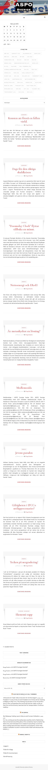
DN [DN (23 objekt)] (19, 59)
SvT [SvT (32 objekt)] (26, 88)
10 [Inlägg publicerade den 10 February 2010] (11, 33)
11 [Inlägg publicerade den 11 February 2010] (14, 33)
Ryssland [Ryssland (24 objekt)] (8, 88)
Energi (24, 281)
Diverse (24, 222)
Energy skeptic (25, 734)
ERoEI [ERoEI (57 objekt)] (35, 63)
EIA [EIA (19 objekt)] (34, 59)
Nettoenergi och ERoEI (24, 285)
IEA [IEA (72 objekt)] (26, 69)
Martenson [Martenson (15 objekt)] (17, 79)
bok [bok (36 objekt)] (14, 56)
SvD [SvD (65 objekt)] (18, 88)
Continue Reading (24, 145)
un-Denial (25, 712)
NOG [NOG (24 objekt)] (20, 82)
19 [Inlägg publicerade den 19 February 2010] (17, 37)
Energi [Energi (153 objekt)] (7, 63)
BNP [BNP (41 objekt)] (6, 56)
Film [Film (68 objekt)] (14, 66)
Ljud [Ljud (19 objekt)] (7, 79)
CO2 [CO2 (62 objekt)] (29, 56)
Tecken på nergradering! (24, 562)
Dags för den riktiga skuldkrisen (24, 170)
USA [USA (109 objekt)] (21, 92)
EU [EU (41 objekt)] (6, 66)
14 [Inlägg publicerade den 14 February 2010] (24, 33)
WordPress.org (7, 756)
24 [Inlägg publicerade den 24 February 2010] (11, 40)
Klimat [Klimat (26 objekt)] (7, 76)
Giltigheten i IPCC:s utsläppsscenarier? (24, 506)
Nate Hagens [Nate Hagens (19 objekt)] (30, 79)
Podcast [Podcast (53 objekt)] (20, 85)
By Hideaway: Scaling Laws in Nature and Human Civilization (21, 716)
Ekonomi (24, 114)
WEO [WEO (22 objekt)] (30, 92)
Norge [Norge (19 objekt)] (29, 82)
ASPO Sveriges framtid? (20, 667)
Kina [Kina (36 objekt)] (16, 72)
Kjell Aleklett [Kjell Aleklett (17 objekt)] (28, 72)
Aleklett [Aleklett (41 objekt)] (16, 53)
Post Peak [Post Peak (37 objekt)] (31, 85)
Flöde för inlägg (8, 749)
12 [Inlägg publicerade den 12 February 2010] (17, 33)
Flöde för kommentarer (10, 753)
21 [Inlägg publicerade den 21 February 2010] (24, 37)
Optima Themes (29, 767)
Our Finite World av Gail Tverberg (25, 694)
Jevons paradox (24, 453)
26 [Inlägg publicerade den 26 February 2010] (17, 40)
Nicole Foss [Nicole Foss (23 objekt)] (9, 82)
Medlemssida (24, 387)
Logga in (5, 746)
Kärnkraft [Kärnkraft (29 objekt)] (37, 76)
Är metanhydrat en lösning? (24, 331)
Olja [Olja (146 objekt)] (38, 82)
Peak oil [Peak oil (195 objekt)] (8, 85)
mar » (8, 44)
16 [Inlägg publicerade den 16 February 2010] (7, 37)
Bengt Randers (29, 125)
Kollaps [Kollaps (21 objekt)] (26, 76)
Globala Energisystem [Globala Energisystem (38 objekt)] (12, 69)
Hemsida (23, 384)
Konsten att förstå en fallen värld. (24, 119)
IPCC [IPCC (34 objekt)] (34, 69)
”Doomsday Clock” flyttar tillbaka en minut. (24, 227)
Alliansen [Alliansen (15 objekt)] (27, 53)
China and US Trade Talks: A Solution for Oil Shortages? (20, 698)
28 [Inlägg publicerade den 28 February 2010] (24, 40)
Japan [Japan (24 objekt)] (7, 72)
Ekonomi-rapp (24, 614)
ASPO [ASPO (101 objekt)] (37, 53)
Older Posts (8, 646)
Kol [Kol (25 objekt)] (16, 76)
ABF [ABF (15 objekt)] (6, 53)
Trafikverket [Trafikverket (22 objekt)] (10, 92)
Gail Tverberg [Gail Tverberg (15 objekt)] (25, 66)
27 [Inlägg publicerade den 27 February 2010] (21, 40)
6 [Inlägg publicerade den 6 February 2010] (20, 30)
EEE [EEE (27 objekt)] (26, 59)
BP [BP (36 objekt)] (22, 56)
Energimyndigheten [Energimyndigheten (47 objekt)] (21, 63)
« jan (4, 44)
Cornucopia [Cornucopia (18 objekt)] (9, 59)
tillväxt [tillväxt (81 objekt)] (36, 88)
